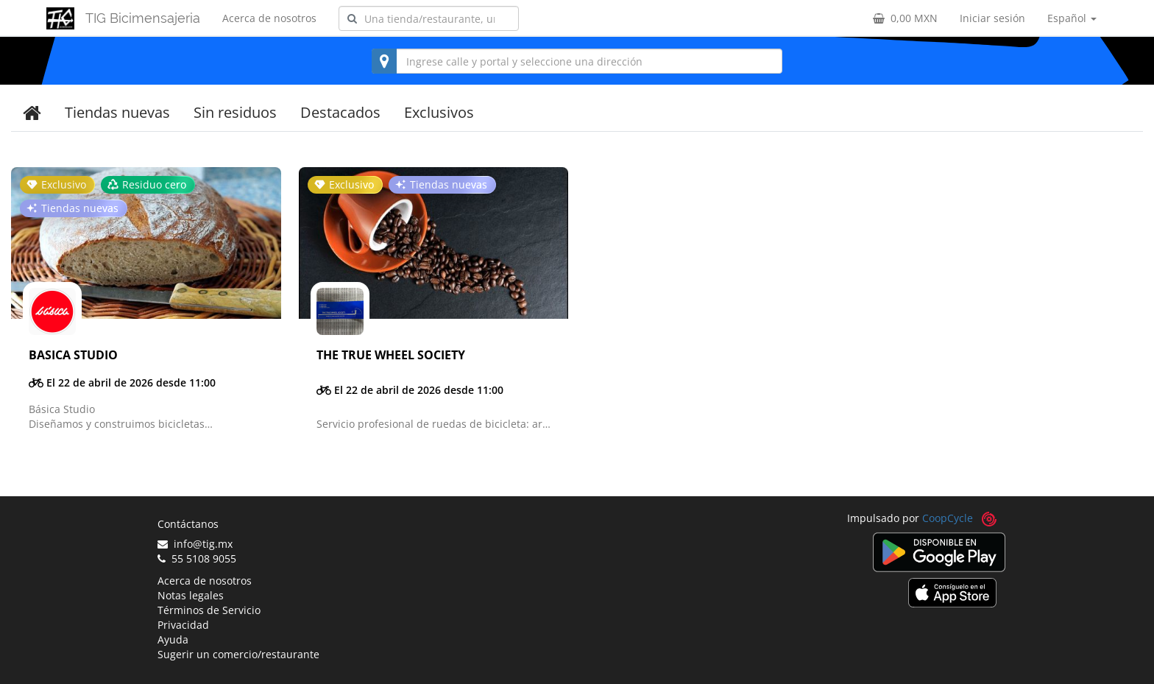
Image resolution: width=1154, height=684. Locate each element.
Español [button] (1072, 18)
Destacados (340, 112)
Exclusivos (439, 112)
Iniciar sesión (992, 18)
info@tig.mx (195, 544)
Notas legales (190, 595)
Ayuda (172, 639)
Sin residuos (235, 112)
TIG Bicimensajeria (142, 18)
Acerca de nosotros (269, 18)
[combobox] (429, 18)
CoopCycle (947, 518)
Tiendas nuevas (117, 112)
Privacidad (183, 625)
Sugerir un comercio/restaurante (238, 654)
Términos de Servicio (209, 610)
